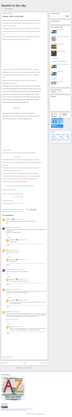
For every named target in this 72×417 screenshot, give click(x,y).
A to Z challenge (16, 196)
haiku (58, 135)
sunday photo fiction (65, 140)
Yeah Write (65, 135)
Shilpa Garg (8, 311)
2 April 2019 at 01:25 (14, 250)
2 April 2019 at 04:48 (22, 300)
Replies (9, 237)
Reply (7, 223)
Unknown (12, 326)
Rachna (8, 250)
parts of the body (20, 211)
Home (24, 363)
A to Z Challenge (9, 211)
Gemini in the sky (13, 5)
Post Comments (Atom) (27, 367)
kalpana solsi (9, 219)
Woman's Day (55, 58)
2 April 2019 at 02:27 (20, 269)
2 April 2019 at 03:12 (22, 259)
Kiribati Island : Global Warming (59, 61)
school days (60, 81)
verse (53, 135)
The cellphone (60, 29)
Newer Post (5, 363)
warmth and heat (61, 51)
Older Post (43, 363)
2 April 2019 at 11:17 (19, 326)
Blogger (43, 414)
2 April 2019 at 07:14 (16, 311)
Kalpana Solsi (13, 409)
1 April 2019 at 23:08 (16, 227)
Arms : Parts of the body (19, 203)
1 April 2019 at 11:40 (18, 219)
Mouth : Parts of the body (63, 36)
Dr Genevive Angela (10, 269)
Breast (15, 211)
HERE (6, 193)
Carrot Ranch (58, 140)
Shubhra (8, 289)
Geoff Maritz (9, 227)
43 (54, 121)
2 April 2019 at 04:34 (14, 289)
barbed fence (60, 44)
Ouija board (54, 78)
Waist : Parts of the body (63, 64)
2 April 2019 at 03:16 (22, 239)
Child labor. (60, 71)
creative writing (57, 136)
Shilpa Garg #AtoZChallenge (12, 319)
